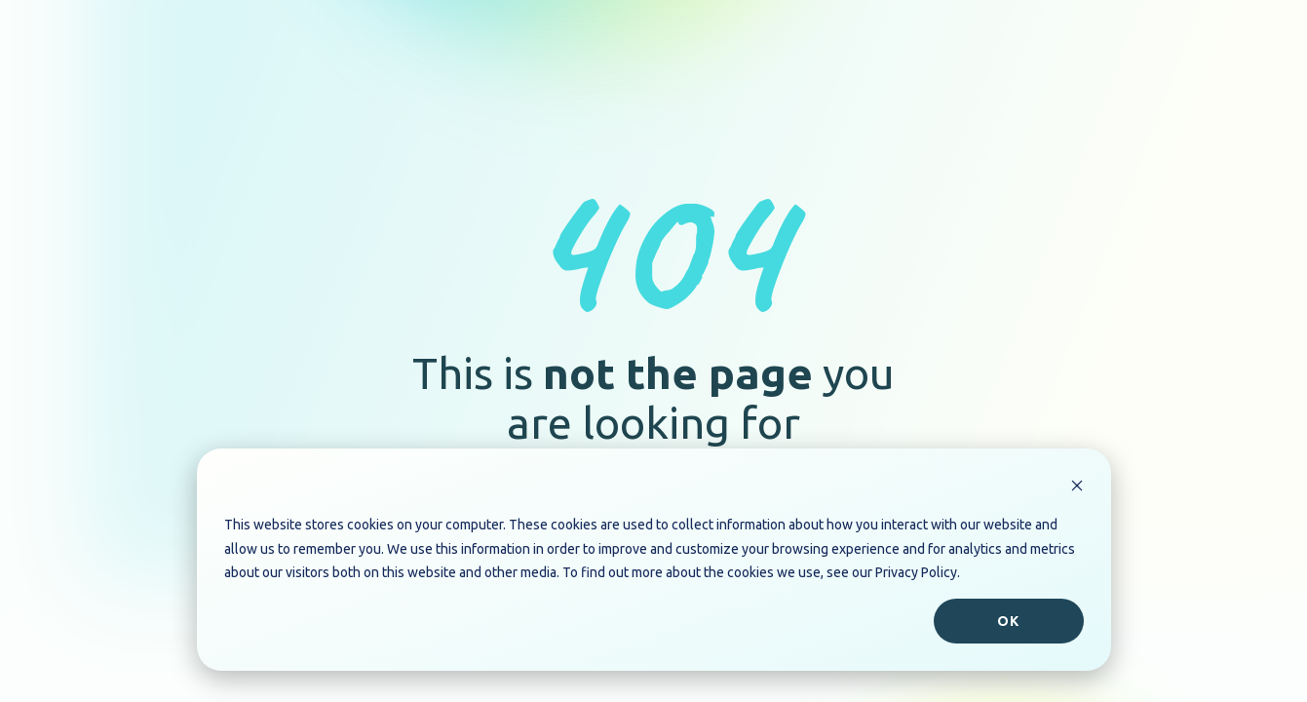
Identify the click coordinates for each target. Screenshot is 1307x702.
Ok (1008, 621)
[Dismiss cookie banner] (1077, 488)
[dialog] (654, 559)
